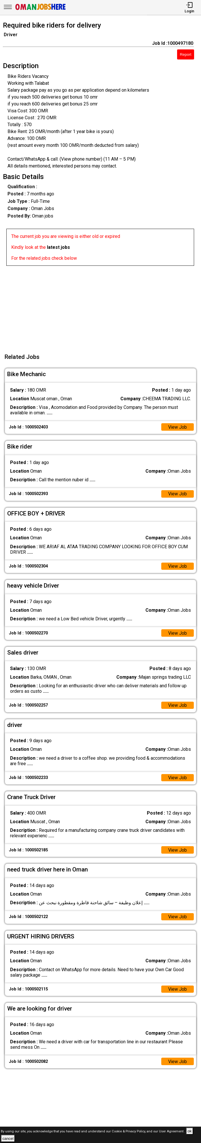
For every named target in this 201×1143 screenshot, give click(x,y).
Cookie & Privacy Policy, (129, 1131)
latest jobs (58, 247)
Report (185, 54)
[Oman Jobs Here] (41, 10)
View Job (177, 427)
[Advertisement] (102, 306)
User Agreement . (172, 1131)
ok (189, 1131)
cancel (8, 1138)
